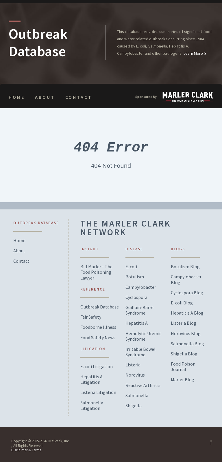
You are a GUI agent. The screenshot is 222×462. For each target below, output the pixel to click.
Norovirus (135, 375)
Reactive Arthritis (142, 385)
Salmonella (136, 395)
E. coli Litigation (96, 366)
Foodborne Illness (98, 327)
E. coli (131, 266)
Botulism (134, 277)
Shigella (133, 405)
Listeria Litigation (98, 392)
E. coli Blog (182, 303)
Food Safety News (97, 337)
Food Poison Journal (183, 366)
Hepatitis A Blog (187, 313)
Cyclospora (136, 297)
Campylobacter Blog (186, 279)
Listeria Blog (183, 323)
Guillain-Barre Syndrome (139, 310)
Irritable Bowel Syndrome (140, 351)
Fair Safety (90, 317)
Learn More (193, 53)
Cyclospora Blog (187, 292)
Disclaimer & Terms (26, 450)
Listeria (132, 365)
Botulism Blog (185, 266)
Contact (78, 97)
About (45, 97)
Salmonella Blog (187, 343)
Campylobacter (140, 287)
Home (17, 97)
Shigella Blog (184, 354)
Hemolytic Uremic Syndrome (143, 336)
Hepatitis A (136, 323)
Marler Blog (182, 379)
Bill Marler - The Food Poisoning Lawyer (96, 272)
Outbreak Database (99, 307)
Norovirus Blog (186, 333)
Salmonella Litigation (91, 405)
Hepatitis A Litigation (91, 379)
